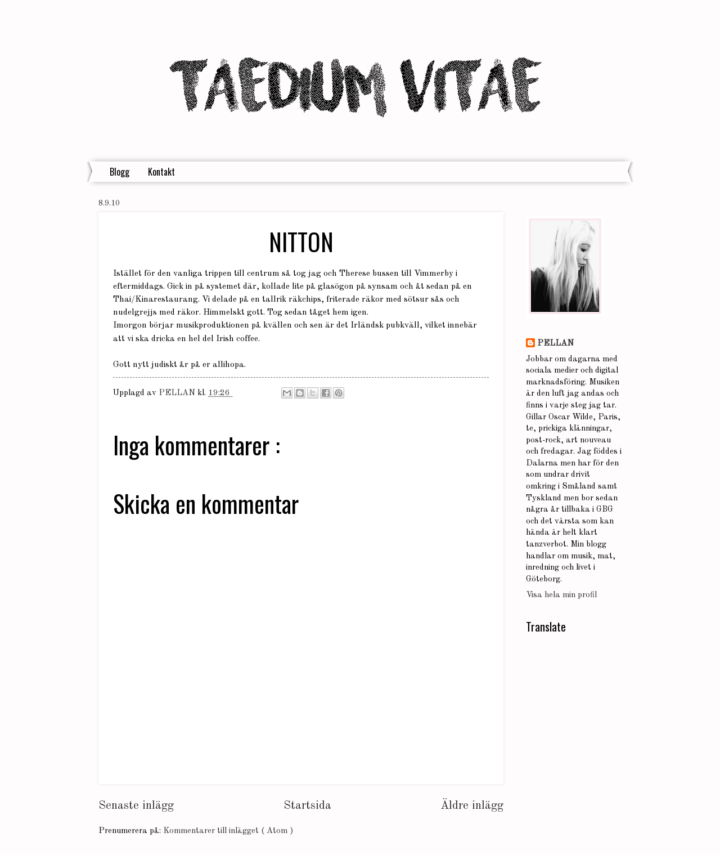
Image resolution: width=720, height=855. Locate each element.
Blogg (119, 171)
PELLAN (555, 343)
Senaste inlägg (136, 806)
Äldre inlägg (471, 806)
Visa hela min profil (561, 595)
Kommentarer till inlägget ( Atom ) (228, 831)
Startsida (307, 806)
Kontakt (161, 171)
